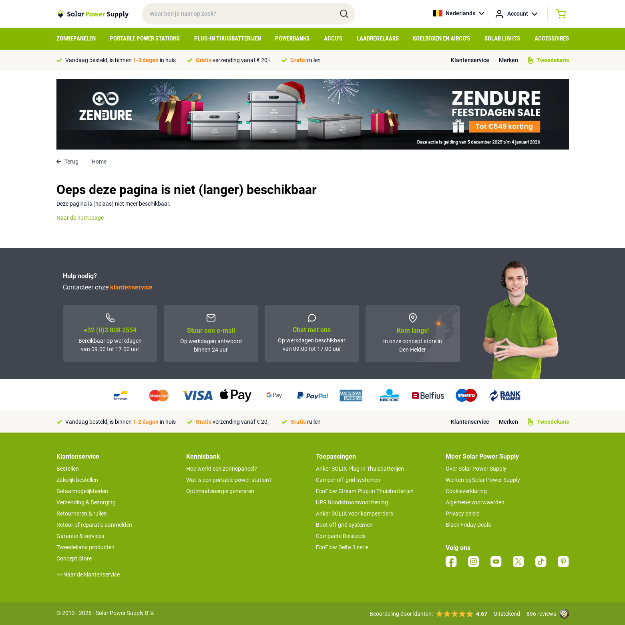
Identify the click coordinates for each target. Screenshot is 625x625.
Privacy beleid (463, 513)
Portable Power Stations (145, 38)
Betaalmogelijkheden (82, 491)
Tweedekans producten (85, 547)
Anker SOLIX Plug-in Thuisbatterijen (360, 468)
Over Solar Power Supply (476, 468)
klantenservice (131, 287)
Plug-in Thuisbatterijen (227, 38)
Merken (508, 60)
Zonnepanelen (76, 38)
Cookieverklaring (466, 491)
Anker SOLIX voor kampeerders (354, 513)
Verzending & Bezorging (86, 502)
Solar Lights (502, 38)
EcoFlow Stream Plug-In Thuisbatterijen (365, 491)
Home (99, 161)
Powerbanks (292, 38)
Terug (67, 161)
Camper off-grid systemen (348, 480)
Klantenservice (470, 60)
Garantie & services (80, 536)
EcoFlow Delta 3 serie (342, 547)
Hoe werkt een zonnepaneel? (221, 468)
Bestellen (67, 468)
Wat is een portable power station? (229, 480)
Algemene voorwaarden (475, 502)
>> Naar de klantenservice (88, 574)
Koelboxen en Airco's (441, 38)
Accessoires (552, 38)
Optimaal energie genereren (220, 491)
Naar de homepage (80, 217)
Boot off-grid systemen (344, 525)
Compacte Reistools (341, 536)
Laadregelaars (378, 38)
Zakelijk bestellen (77, 480)
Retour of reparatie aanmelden (94, 525)
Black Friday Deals (468, 525)
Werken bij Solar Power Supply (483, 480)
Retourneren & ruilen (81, 513)
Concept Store (74, 558)
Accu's (333, 38)
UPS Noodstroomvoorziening (352, 502)
